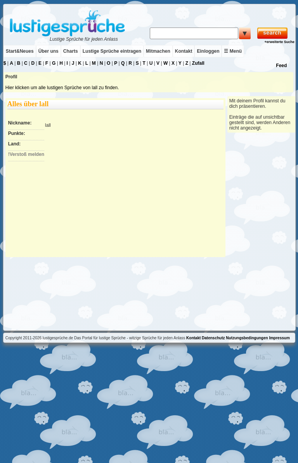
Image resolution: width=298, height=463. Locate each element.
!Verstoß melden (26, 154)
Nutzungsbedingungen (247, 338)
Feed (281, 65)
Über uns (48, 51)
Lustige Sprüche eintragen (112, 51)
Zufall (198, 63)
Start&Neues (20, 51)
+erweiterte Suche (279, 42)
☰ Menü (233, 51)
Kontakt (183, 51)
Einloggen (208, 51)
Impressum (279, 338)
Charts (70, 51)
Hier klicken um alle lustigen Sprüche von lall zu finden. (62, 87)
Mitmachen (158, 51)
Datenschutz (213, 338)
